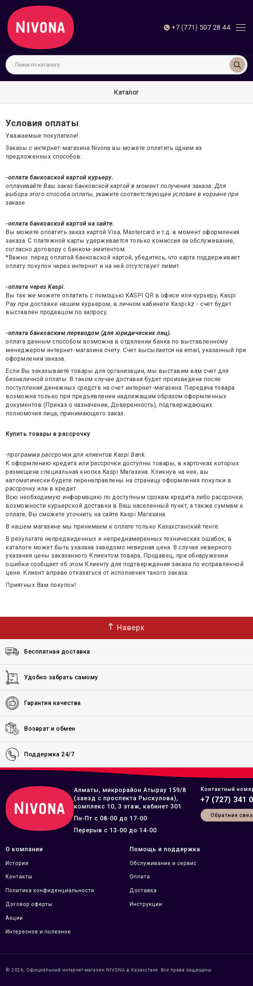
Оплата (140, 877)
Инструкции (146, 904)
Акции (14, 918)
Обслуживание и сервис (163, 863)
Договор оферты (29, 904)
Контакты (19, 877)
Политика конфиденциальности (50, 890)
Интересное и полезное (38, 932)
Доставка (143, 890)
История (17, 863)
